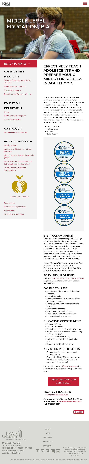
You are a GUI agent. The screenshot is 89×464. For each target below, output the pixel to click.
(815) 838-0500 (9, 448)
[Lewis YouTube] (53, 451)
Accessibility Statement (32, 459)
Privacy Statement (46, 459)
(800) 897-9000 (25, 448)
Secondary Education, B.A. (58, 395)
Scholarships (9, 211)
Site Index (84, 459)
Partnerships (9, 203)
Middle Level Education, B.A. (16, 132)
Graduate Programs (12, 90)
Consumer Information (17, 459)
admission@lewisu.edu (70, 401)
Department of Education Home (17, 94)
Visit (48, 433)
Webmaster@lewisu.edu (13, 451)
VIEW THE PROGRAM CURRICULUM (63, 381)
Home (6, 112)
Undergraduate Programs (15, 87)
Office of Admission (69, 366)
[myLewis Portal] (48, 446)
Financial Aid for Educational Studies (67, 278)
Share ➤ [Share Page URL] (78, 412)
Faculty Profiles (10, 145)
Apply (47, 429)
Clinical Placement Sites (14, 214)
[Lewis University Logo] (6, 4)
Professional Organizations (15, 207)
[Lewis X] (42, 451)
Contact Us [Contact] (48, 437)
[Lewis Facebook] (37, 451)
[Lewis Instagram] (47, 451)
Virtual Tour (48, 441)
